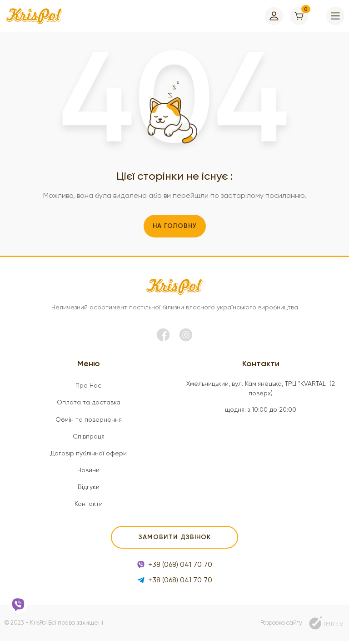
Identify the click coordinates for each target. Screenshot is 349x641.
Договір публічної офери (88, 453)
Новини (88, 470)
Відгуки (89, 486)
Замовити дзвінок (175, 537)
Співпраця (89, 436)
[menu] (335, 16)
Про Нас (88, 385)
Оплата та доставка (88, 402)
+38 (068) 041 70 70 (174, 564)
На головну (175, 226)
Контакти (89, 503)
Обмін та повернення (88, 419)
